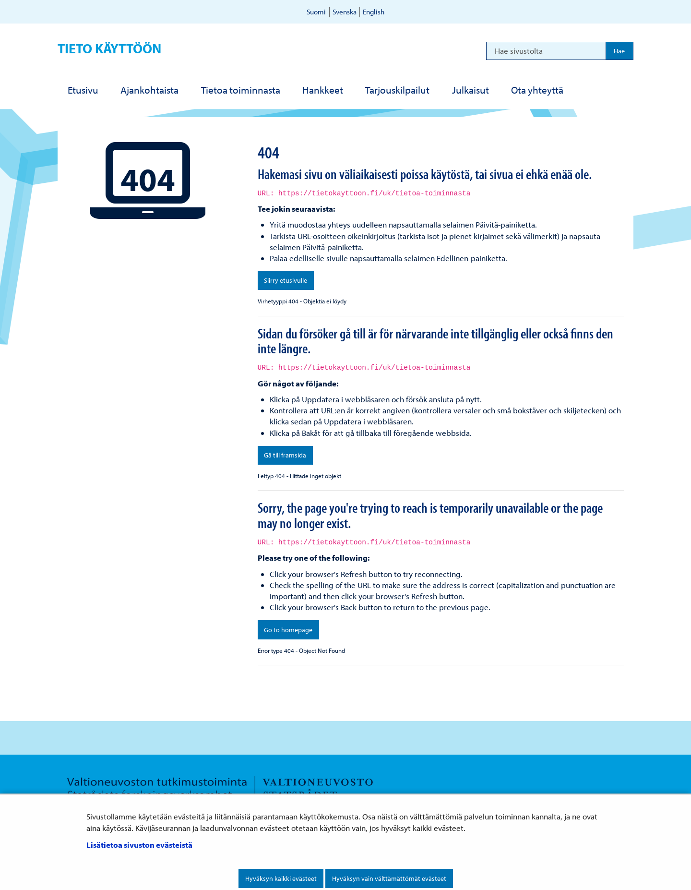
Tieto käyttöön (109, 48)
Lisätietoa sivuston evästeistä (139, 845)
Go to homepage (288, 629)
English (373, 11)
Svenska (345, 11)
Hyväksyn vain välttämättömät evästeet (389, 878)
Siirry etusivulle (285, 280)
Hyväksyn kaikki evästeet (281, 878)
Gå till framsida (285, 455)
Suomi (316, 11)
